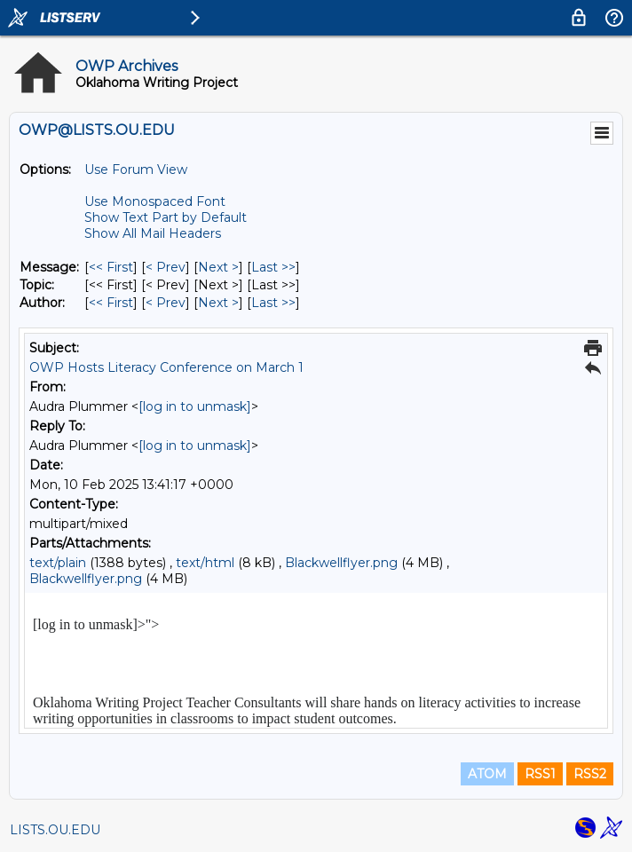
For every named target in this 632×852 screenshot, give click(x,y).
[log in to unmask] (194, 406)
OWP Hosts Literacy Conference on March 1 (166, 367)
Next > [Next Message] (218, 267)
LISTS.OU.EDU (55, 830)
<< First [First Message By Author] (111, 303)
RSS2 (589, 774)
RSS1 (540, 774)
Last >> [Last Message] (273, 267)
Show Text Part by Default (165, 217)
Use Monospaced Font (154, 201)
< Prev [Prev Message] (166, 267)
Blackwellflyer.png (341, 563)
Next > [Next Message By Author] (218, 303)
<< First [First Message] (111, 267)
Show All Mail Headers (152, 233)
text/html (205, 563)
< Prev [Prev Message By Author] (166, 303)
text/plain (57, 563)
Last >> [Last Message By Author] (273, 303)
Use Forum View (135, 170)
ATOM (487, 774)
